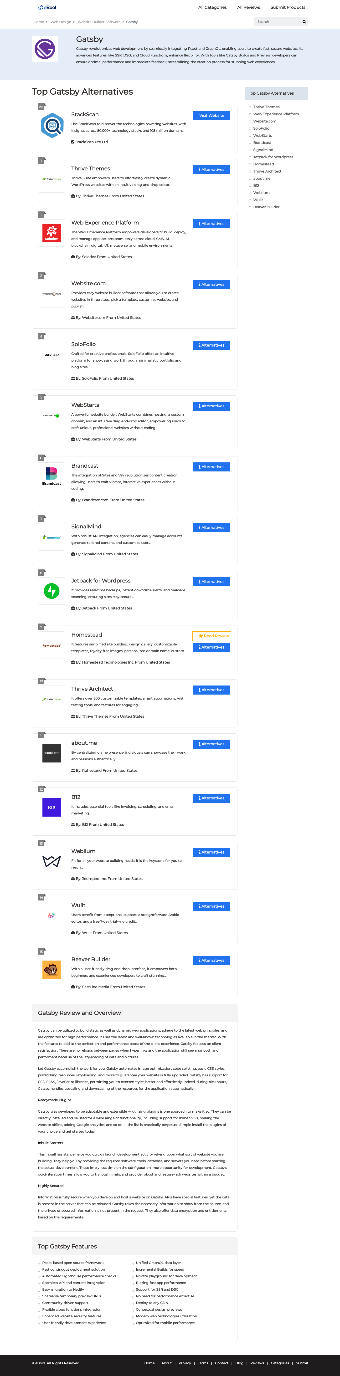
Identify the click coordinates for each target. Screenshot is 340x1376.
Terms (203, 1363)
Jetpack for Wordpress (100, 581)
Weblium (83, 851)
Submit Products (288, 7)
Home (39, 22)
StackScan (85, 114)
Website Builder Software (99, 22)
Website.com (88, 283)
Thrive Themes (90, 168)
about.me (84, 743)
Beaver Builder (90, 959)
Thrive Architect (92, 689)
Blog (239, 1363)
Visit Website (211, 115)
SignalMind (86, 526)
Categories (280, 1363)
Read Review (214, 636)
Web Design (61, 22)
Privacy (185, 1363)
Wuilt (78, 905)
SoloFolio (83, 344)
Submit (302, 1363)
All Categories (212, 7)
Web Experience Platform (105, 223)
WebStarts (85, 405)
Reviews (257, 1363)
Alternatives (211, 169)
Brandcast (84, 466)
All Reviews (248, 7)
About (166, 1363)
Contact (221, 1363)
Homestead (86, 635)
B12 (75, 797)
